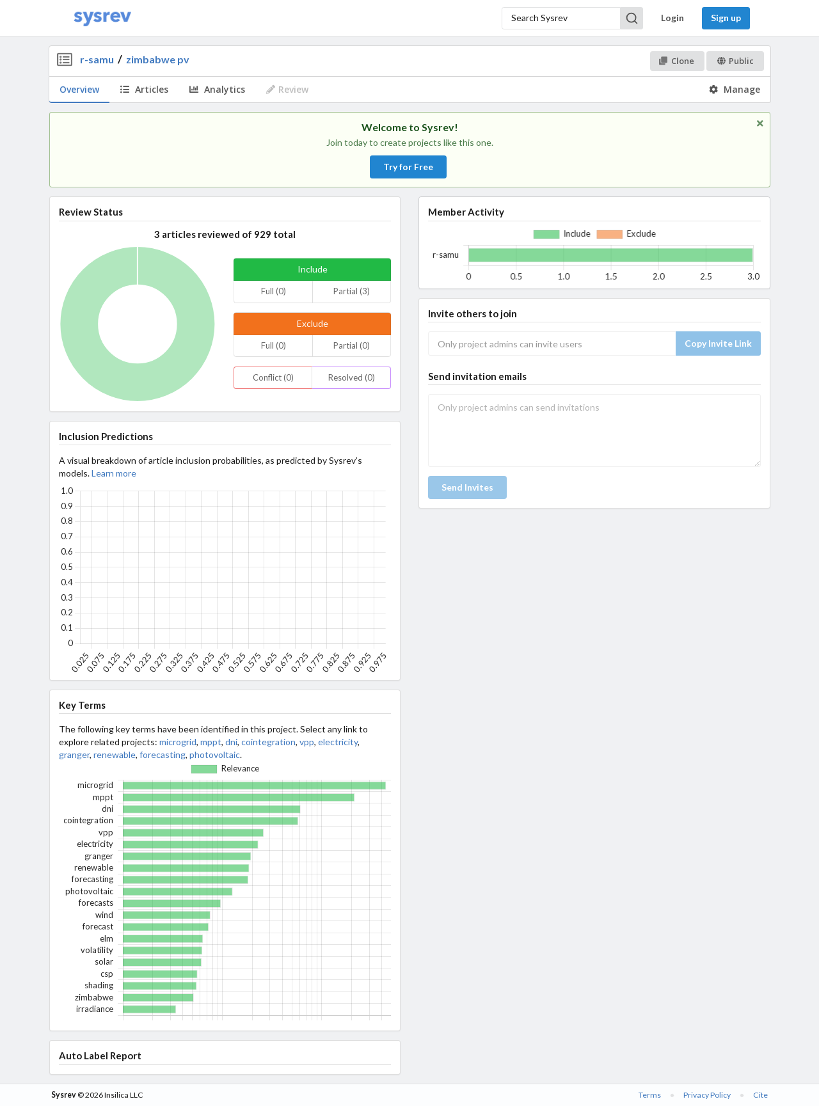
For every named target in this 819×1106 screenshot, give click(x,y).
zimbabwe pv (157, 59)
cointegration (268, 741)
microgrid (177, 741)
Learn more (113, 473)
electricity (338, 741)
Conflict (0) (273, 377)
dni (231, 741)
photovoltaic (214, 754)
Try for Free (408, 166)
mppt (210, 741)
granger (74, 754)
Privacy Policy (707, 1095)
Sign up (726, 17)
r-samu (97, 59)
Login (672, 17)
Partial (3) (351, 291)
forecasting (162, 754)
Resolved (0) (351, 377)
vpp (306, 741)
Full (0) (273, 291)
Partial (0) (351, 345)
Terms (650, 1095)
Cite (760, 1095)
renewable (114, 754)
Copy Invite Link (718, 343)
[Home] (102, 18)
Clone (676, 61)
